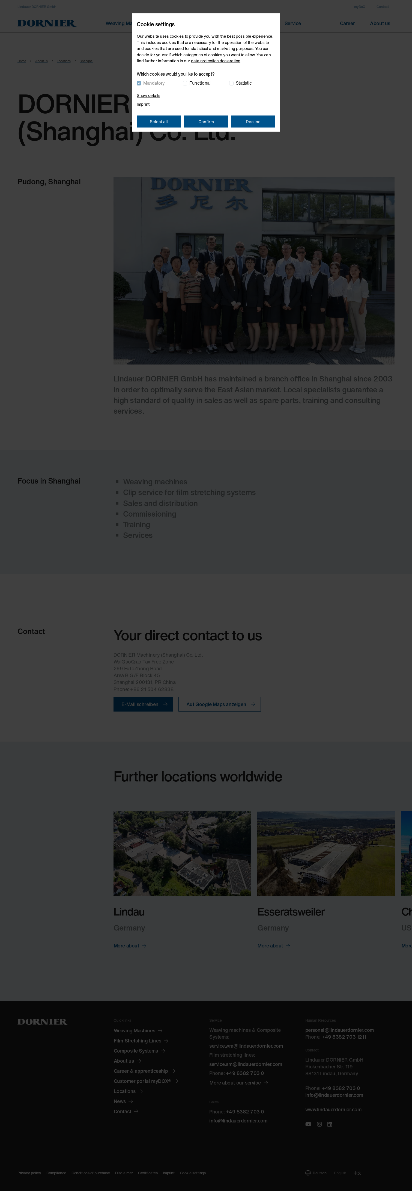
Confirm (206, 121)
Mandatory (154, 83)
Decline (253, 121)
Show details (148, 95)
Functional (199, 83)
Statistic (244, 83)
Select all (159, 121)
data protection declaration (215, 61)
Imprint (143, 104)
